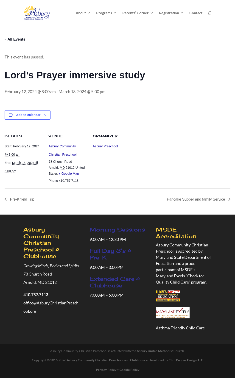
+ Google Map (69, 173)
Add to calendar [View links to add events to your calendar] (28, 115)
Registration (169, 13)
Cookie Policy (129, 370)
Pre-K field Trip (21, 199)
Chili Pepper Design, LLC (186, 360)
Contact (195, 13)
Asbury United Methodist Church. (161, 351)
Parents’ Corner (135, 13)
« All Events (15, 39)
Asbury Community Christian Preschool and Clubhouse (106, 360)
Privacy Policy (106, 370)
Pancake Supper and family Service (196, 199)
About (81, 13)
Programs (104, 13)
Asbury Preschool (105, 146)
